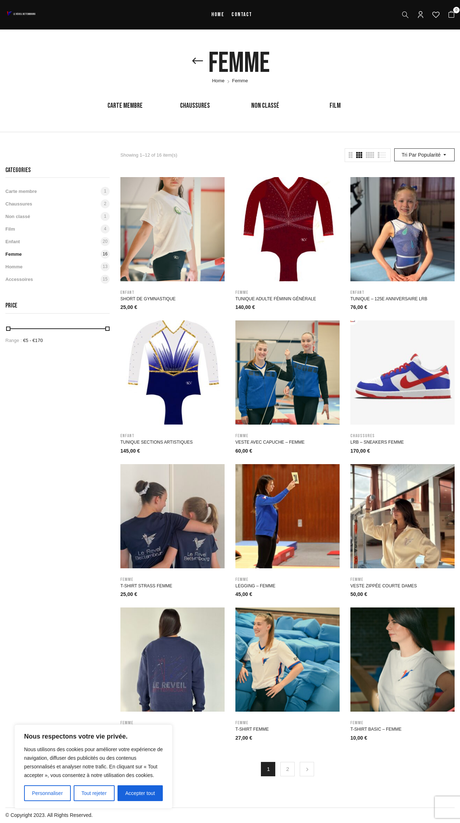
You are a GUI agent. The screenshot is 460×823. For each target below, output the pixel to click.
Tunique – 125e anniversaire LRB (388, 298)
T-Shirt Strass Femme (146, 585)
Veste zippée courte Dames (383, 585)
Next (307, 769)
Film (335, 105)
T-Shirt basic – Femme (375, 729)
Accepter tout (140, 793)
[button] (451, 14)
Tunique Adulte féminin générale (275, 298)
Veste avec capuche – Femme (270, 442)
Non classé (265, 105)
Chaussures (195, 105)
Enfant (12, 241)
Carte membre (125, 105)
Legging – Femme (255, 585)
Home (218, 80)
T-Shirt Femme (252, 729)
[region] (93, 767)
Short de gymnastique (148, 298)
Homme (14, 266)
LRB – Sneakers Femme (377, 442)
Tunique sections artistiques (156, 442)
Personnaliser (47, 793)
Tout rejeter (94, 793)
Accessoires (19, 279)
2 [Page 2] (287, 769)
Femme (13, 254)
